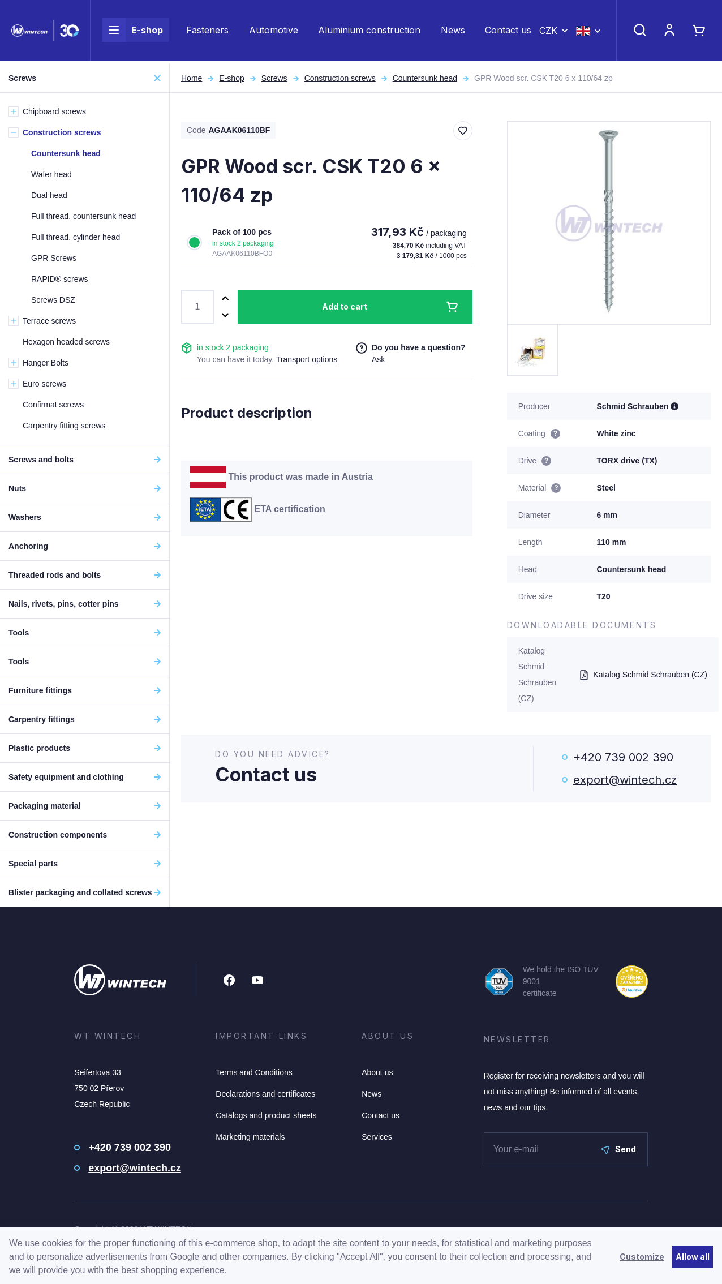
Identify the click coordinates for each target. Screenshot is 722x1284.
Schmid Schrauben (632, 406)
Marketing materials (250, 1136)
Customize (642, 1256)
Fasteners (207, 31)
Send (618, 1149)
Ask (378, 359)
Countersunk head (425, 78)
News (453, 31)
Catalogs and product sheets (266, 1115)
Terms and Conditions (254, 1072)
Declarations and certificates (265, 1093)
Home (191, 78)
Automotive (273, 31)
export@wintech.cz (625, 780)
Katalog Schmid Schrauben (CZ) (643, 674)
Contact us (508, 31)
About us (377, 1072)
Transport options (306, 359)
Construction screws (340, 78)
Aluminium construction (369, 31)
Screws (274, 78)
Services (377, 1136)
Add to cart (344, 306)
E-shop (132, 32)
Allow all (693, 1256)
